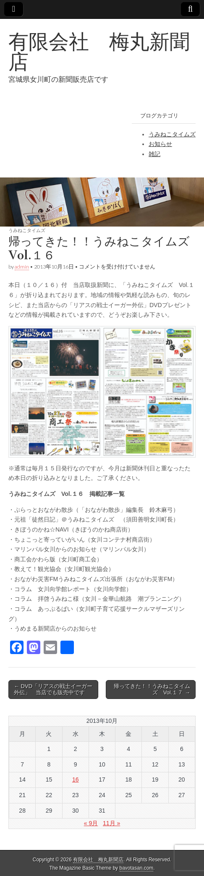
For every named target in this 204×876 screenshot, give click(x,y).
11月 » (111, 823)
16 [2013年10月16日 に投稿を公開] (75, 779)
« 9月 (91, 823)
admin (22, 266)
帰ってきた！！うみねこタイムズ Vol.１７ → (152, 689)
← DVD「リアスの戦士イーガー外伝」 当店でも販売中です (53, 689)
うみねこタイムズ (172, 134)
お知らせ (160, 144)
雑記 (154, 154)
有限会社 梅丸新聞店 (99, 51)
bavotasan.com (137, 868)
